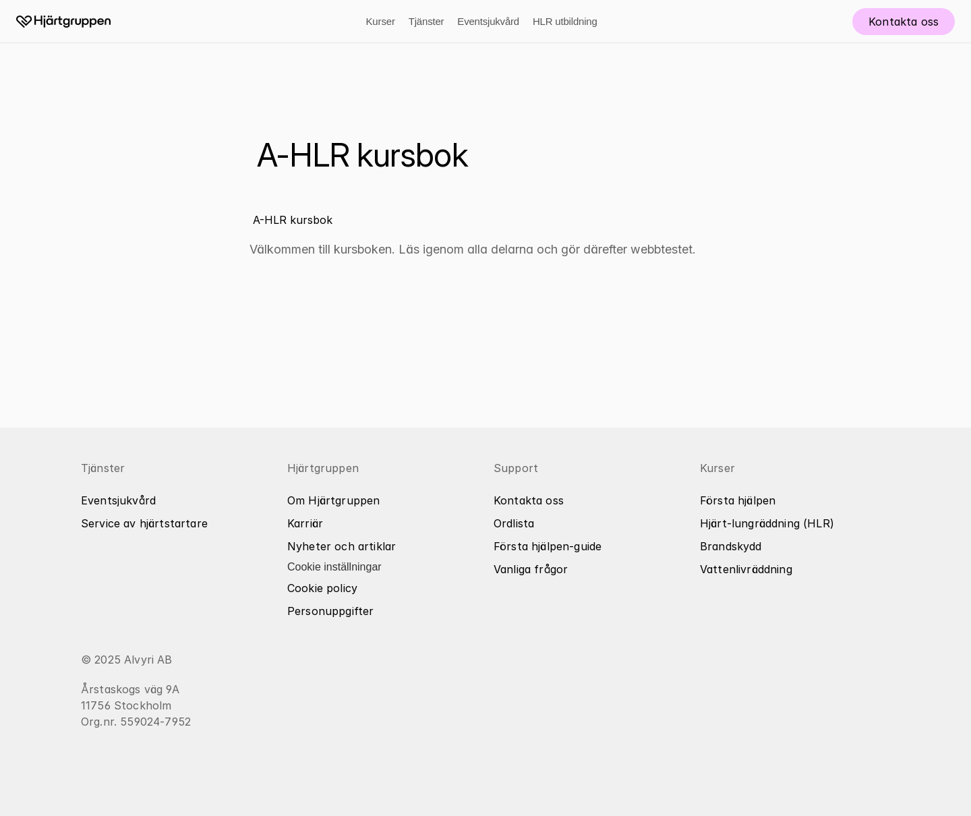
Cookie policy (322, 588)
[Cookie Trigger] (334, 567)
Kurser (379, 21)
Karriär (305, 523)
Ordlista (514, 523)
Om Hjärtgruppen (333, 500)
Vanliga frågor (531, 569)
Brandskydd (731, 546)
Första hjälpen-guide (547, 546)
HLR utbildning (565, 21)
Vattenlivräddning (746, 569)
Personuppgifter (330, 611)
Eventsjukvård (488, 21)
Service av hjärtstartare (144, 523)
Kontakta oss (529, 500)
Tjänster (426, 21)
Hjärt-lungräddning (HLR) (767, 523)
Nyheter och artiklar (341, 546)
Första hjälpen (737, 500)
